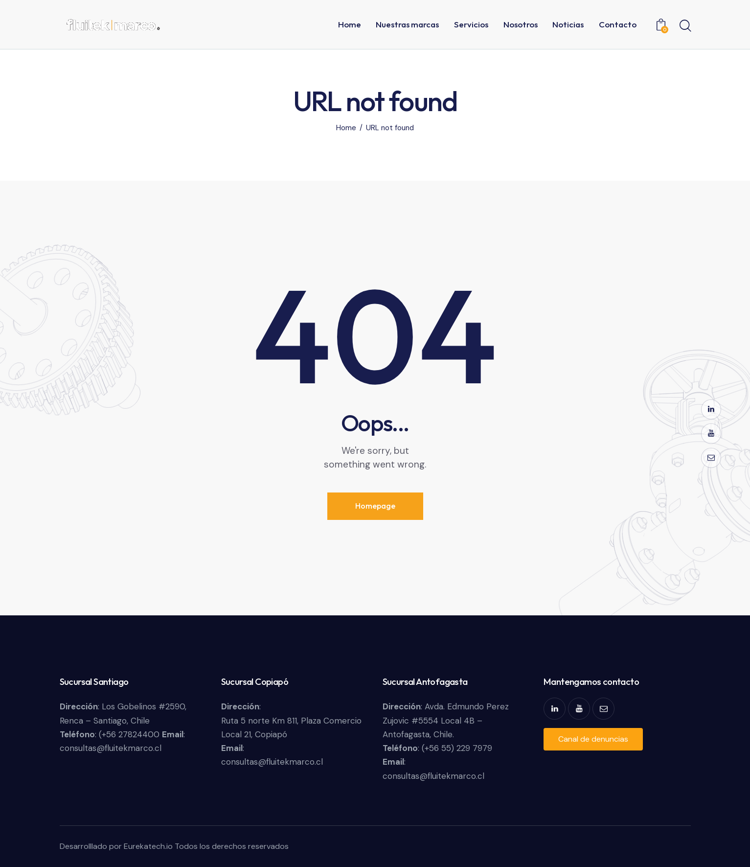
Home (346, 128)
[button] (593, 739)
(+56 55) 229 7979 (457, 748)
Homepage (375, 506)
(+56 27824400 (130, 734)
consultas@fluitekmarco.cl (110, 748)
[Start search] (685, 26)
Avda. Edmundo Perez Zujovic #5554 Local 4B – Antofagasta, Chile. (446, 720)
